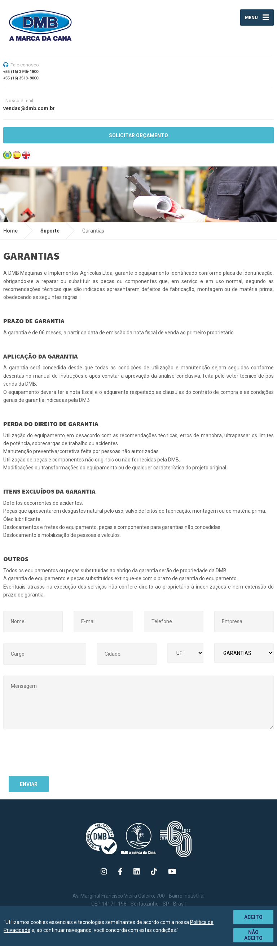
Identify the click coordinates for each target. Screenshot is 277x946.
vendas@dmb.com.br (29, 108)
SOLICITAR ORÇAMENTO (138, 135)
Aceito (253, 917)
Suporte (50, 231)
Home (10, 231)
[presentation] (63, 756)
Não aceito (253, 935)
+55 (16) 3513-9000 (20, 78)
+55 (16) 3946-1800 (20, 71)
